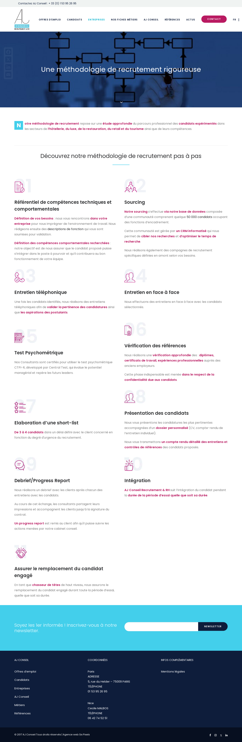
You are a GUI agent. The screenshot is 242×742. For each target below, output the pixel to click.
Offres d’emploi (50, 19)
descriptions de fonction (65, 229)
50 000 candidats (199, 217)
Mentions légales (173, 671)
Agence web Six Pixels (76, 734)
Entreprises (96, 19)
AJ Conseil (151, 19)
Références (172, 19)
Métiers (19, 705)
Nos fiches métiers (124, 19)
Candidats (74, 19)
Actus (190, 19)
